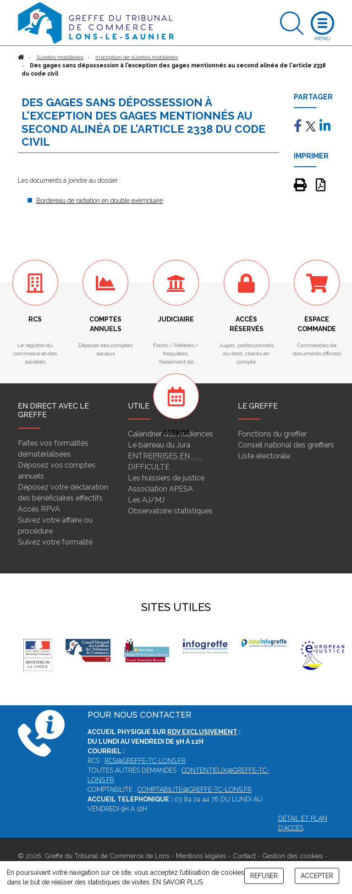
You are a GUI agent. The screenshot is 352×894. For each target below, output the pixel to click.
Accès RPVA (39, 509)
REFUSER (264, 875)
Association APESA (160, 489)
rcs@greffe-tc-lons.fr (145, 760)
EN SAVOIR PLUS (178, 882)
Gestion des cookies (292, 856)
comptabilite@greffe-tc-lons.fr (195, 789)
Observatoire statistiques (170, 511)
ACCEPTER (317, 875)
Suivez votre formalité (55, 542)
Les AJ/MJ (146, 500)
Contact (244, 856)
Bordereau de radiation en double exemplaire (99, 200)
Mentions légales (201, 856)
